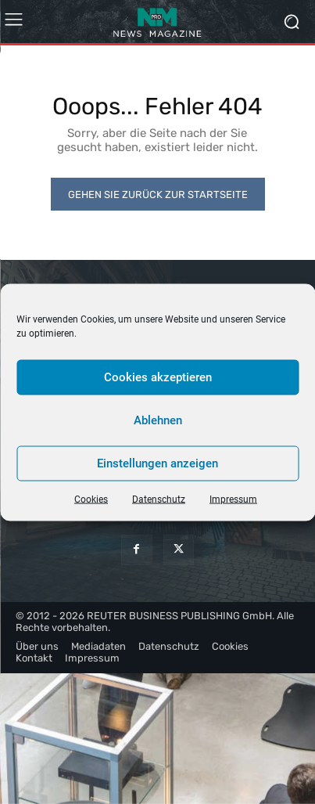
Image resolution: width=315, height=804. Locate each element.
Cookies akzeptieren (158, 377)
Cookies (91, 498)
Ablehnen (158, 420)
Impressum (233, 498)
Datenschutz (158, 498)
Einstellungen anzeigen (157, 463)
